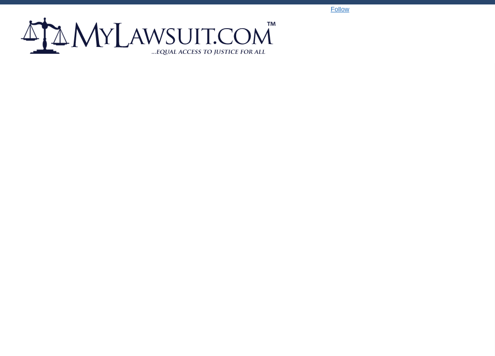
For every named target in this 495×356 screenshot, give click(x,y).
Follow (340, 9)
